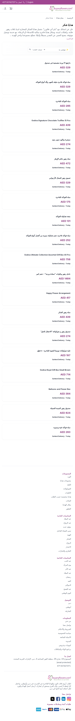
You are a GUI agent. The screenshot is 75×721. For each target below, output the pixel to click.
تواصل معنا (67, 625)
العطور (68, 509)
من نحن (68, 621)
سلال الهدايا (67, 505)
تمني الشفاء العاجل (64, 531)
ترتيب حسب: (37, 49)
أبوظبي (68, 607)
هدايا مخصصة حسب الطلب (61, 497)
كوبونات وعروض (65, 645)
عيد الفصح (67, 589)
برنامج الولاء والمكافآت (62, 649)
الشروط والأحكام (64, 629)
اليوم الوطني (66, 593)
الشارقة (68, 611)
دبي (69, 603)
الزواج (69, 543)
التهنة (69, 535)
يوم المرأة (67, 565)
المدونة (68, 641)
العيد (69, 581)
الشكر (69, 539)
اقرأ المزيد (70, 39)
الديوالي (68, 585)
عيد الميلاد (67, 519)
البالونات (68, 493)
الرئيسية (70, 18)
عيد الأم (68, 569)
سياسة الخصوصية (64, 633)
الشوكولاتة (67, 489)
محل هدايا (60, 18)
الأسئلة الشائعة (65, 637)
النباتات (68, 501)
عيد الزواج (67, 523)
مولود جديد (67, 527)
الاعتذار (68, 547)
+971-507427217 (64, 666)
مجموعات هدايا (65, 481)
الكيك (69, 485)
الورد (69, 477)
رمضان (68, 577)
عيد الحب (67, 561)
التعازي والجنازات (64, 551)
